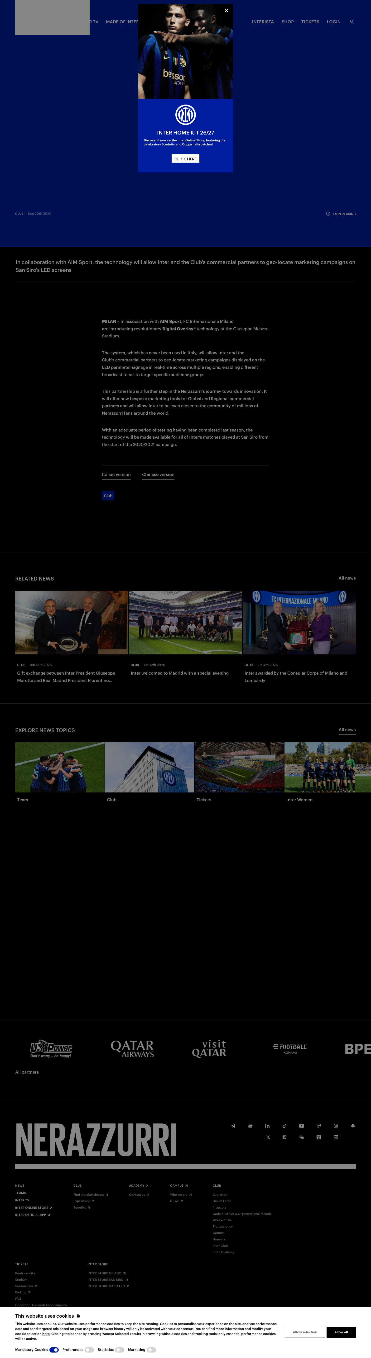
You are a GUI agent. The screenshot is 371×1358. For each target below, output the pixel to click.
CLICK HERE (185, 159)
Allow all (341, 1332)
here (46, 1334)
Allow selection (305, 1332)
